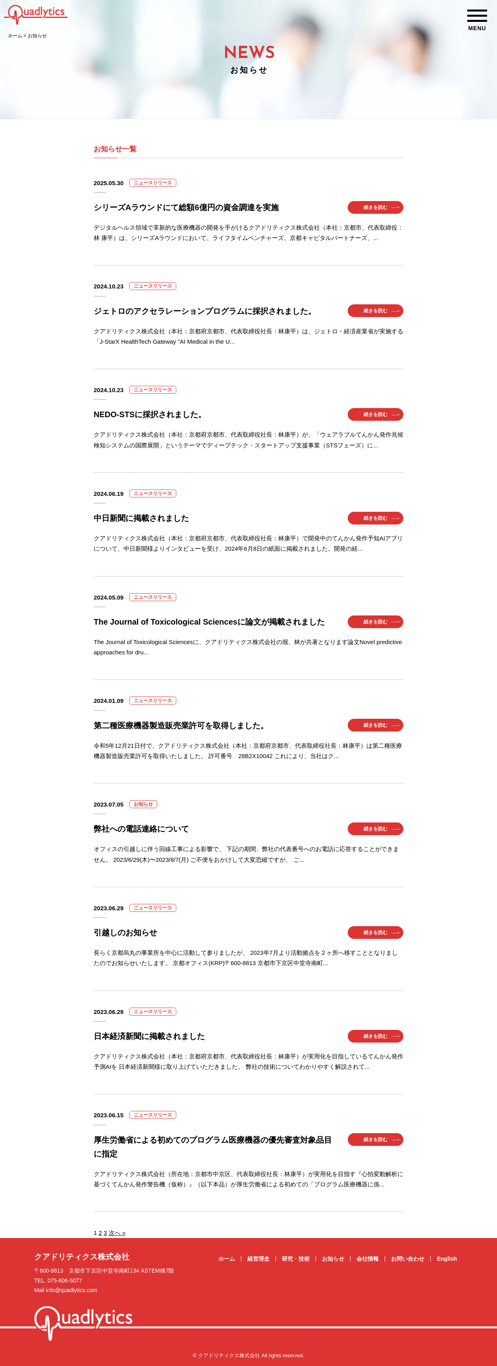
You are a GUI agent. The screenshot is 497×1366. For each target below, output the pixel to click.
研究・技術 (296, 1259)
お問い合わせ (407, 1259)
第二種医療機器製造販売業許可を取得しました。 (181, 725)
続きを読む (375, 207)
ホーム (226, 1259)
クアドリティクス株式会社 (81, 1256)
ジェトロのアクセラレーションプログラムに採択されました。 (205, 311)
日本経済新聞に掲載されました (149, 1036)
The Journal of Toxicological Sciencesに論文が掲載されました (209, 621)
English (447, 1259)
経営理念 (258, 1259)
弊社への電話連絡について (141, 828)
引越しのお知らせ (125, 932)
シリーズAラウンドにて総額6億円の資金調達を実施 (186, 207)
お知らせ (333, 1259)
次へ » (117, 1232)
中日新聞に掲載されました (141, 518)
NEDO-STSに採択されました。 (150, 414)
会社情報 (367, 1259)
